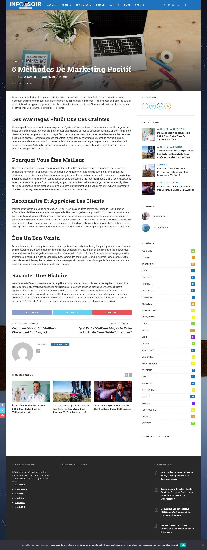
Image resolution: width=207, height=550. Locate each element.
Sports (140, 4)
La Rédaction (30, 77)
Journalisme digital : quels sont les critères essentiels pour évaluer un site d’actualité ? (72, 409)
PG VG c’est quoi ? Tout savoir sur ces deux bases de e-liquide (177, 530)
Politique (178, 147)
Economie (168, 284)
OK (183, 545)
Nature (168, 344)
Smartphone (168, 390)
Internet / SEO (168, 311)
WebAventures (160, 228)
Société (67, 4)
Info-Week (20, 503)
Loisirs (115, 4)
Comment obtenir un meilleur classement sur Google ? (34, 330)
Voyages (168, 424)
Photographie (168, 364)
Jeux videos (168, 317)
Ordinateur (168, 357)
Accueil (53, 4)
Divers (163, 165)
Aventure (168, 251)
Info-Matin (20, 485)
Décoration (168, 264)
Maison (101, 4)
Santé (176, 183)
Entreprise (34, 61)
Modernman (159, 216)
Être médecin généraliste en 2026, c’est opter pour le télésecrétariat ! (28, 409)
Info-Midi (19, 494)
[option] (31, 397)
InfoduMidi (20, 508)
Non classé (168, 351)
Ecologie (168, 278)
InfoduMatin (21, 490)
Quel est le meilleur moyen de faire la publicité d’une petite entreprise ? (104, 330)
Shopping (168, 384)
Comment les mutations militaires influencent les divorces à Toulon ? (172, 172)
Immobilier (168, 304)
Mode (128, 4)
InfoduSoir (20, 499)
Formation (168, 298)
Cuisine (168, 258)
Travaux (168, 417)
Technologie (84, 4)
